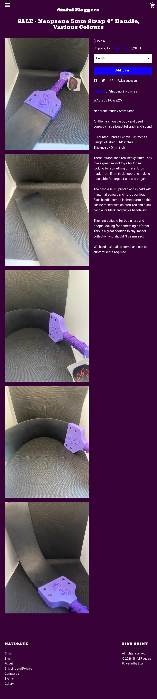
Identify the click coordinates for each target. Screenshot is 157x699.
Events (9, 678)
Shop (8, 653)
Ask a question (127, 80)
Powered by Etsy (133, 663)
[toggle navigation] (7, 5)
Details (99, 91)
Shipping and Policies (18, 668)
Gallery (9, 683)
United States (120, 48)
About (9, 663)
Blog (8, 658)
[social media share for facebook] (96, 80)
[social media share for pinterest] (112, 80)
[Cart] (152, 6)
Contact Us (12, 673)
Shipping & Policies (123, 91)
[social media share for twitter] (104, 80)
